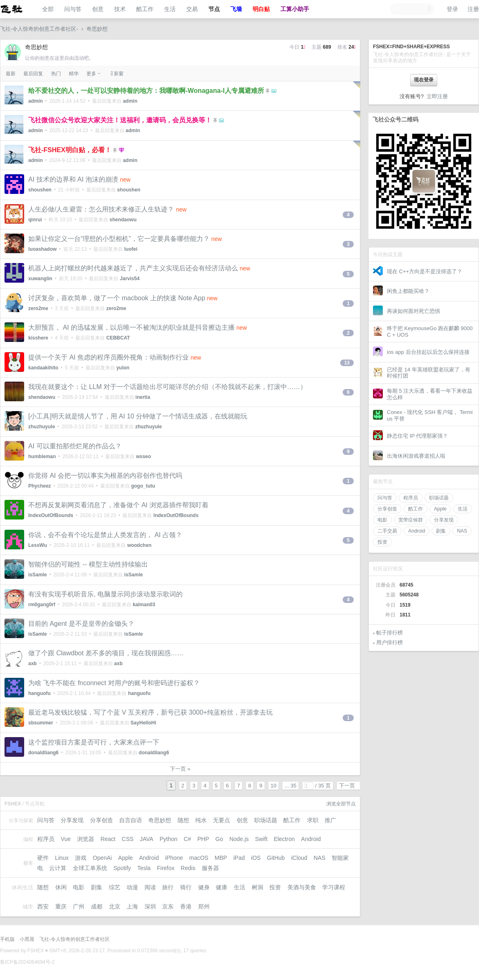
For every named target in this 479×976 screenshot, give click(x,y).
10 (273, 786)
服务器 (210, 868)
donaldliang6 (43, 753)
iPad (239, 858)
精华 (74, 73)
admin (35, 101)
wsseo (143, 456)
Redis (188, 868)
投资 (382, 542)
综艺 (114, 887)
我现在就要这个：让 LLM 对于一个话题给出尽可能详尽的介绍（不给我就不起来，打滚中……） (167, 386)
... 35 (290, 786)
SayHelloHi (143, 723)
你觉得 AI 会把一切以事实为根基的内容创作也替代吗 (105, 475)
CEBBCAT (118, 338)
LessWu (37, 545)
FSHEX (35, 951)
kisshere (38, 338)
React (107, 839)
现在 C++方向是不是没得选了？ (424, 271)
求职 (313, 820)
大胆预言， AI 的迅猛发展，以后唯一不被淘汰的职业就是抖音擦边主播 (131, 327)
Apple (440, 509)
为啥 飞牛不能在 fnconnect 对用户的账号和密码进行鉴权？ (114, 682)
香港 (186, 906)
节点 (214, 9)
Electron (284, 839)
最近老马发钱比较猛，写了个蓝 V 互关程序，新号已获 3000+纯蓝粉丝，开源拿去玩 (150, 712)
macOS (198, 858)
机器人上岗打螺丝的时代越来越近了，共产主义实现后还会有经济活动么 (133, 268)
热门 (56, 73)
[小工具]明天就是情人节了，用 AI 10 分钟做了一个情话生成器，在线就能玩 (137, 416)
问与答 (72, 9)
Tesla (144, 868)
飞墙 (236, 9)
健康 (221, 887)
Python (169, 839)
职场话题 (439, 498)
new (125, 179)
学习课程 (333, 887)
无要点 (221, 820)
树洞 (257, 887)
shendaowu (122, 220)
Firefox (165, 868)
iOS (255, 858)
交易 (192, 9)
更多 (91, 73)
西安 (43, 906)
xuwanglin (40, 278)
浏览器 (85, 839)
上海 (132, 906)
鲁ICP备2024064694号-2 (27, 962)
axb (32, 663)
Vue (65, 839)
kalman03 (144, 604)
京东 (168, 906)
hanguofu (39, 693)
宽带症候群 (410, 520)
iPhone (174, 858)
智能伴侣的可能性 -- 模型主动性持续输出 (88, 564)
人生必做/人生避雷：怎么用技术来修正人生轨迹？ (101, 209)
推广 (330, 820)
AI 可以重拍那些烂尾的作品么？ (75, 446)
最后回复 (33, 73)
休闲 (61, 887)
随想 (183, 820)
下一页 (347, 786)
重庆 (61, 906)
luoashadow (42, 249)
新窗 (117, 73)
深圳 (150, 906)
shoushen (40, 190)
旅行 (168, 887)
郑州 (204, 906)
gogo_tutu (143, 486)
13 (347, 363)
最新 (11, 73)
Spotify (122, 868)
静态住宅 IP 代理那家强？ (417, 436)
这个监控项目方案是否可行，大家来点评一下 (93, 742)
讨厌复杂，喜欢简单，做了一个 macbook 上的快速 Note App (116, 298)
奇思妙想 (97, 29)
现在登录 (424, 80)
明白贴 (261, 9)
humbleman (42, 456)
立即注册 (437, 96)
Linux (61, 858)
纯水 (201, 820)
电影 (382, 520)
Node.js (239, 839)
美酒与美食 (301, 887)
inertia (143, 397)
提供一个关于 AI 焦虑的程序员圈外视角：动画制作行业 (108, 357)
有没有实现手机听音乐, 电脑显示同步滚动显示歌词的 (105, 594)
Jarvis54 (130, 278)
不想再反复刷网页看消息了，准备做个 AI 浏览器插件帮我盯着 (118, 504)
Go (219, 839)
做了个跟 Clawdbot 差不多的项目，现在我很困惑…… (106, 653)
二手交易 (387, 531)
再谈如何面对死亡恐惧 (413, 311)
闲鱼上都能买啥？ (408, 291)
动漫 (132, 887)
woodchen (139, 545)
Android (416, 531)
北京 (114, 906)
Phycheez (39, 486)
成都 (96, 906)
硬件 (43, 858)
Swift (261, 839)
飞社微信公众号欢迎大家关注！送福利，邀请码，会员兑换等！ (120, 120)
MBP (221, 858)
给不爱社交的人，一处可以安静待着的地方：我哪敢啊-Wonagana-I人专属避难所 (146, 90)
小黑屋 (27, 939)
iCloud (299, 858)
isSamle (37, 575)
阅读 (150, 887)
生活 (170, 9)
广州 (78, 906)
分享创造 (387, 509)
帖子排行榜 (389, 633)
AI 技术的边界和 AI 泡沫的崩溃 (73, 179)
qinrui (35, 220)
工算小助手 (294, 9)
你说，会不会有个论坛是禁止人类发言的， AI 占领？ (105, 534)
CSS (127, 839)
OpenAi (102, 858)
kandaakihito (43, 368)
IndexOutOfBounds (50, 515)
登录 (452, 9)
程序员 (410, 498)
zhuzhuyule (41, 427)
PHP (203, 839)
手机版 (7, 939)
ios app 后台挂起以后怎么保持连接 (428, 352)
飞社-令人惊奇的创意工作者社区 (74, 939)
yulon (122, 368)
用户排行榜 (389, 642)
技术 (120, 9)
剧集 (441, 531)
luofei (130, 249)
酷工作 (145, 9)
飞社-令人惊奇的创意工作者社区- (39, 29)
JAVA (146, 839)
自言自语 (130, 820)
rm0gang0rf (41, 604)
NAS (462, 531)
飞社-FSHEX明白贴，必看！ (69, 149)
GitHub (276, 858)
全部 (48, 9)
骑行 (186, 887)
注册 (473, 9)
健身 (204, 887)
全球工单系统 (90, 868)
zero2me (38, 308)
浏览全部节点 (341, 804)
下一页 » (180, 769)
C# (187, 839)
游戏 (80, 858)
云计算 (57, 868)
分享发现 (444, 520)
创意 (98, 9)
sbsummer (40, 723)
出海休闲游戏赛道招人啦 (416, 456)
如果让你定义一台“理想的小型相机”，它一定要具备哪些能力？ (119, 238)
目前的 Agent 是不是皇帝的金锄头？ (81, 623)
